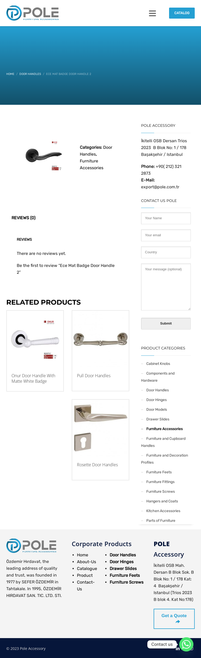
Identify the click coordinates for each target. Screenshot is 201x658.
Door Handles (157, 390)
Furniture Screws (160, 491)
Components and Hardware (158, 377)
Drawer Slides (157, 419)
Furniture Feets (159, 472)
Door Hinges (156, 400)
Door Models (156, 409)
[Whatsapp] (186, 644)
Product (85, 575)
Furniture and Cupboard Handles (163, 442)
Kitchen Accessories (163, 511)
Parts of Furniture (160, 520)
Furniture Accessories (164, 429)
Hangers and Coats (162, 501)
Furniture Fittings (160, 482)
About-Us (86, 561)
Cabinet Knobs (158, 363)
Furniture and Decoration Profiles (164, 459)
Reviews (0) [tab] (23, 217)
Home (82, 554)
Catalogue (87, 568)
